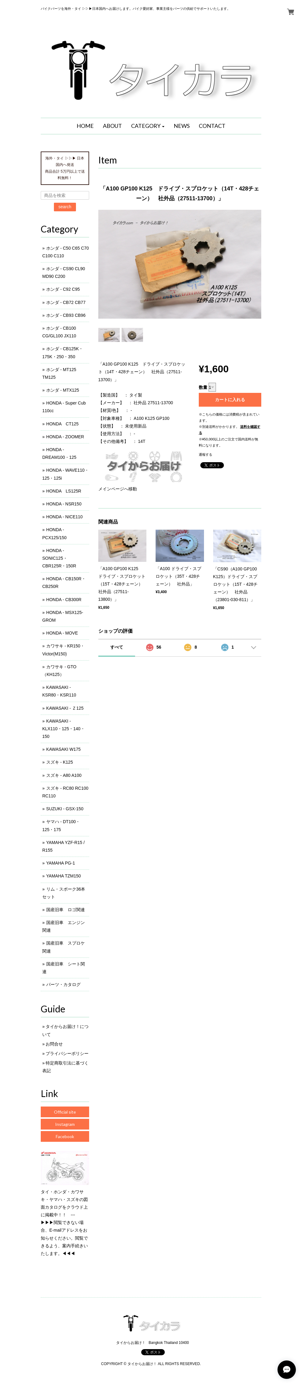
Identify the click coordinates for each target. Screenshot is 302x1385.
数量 (203, 387)
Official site (65, 1112)
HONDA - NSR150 (63, 503)
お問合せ (54, 1044)
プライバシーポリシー (67, 1053)
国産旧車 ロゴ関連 (65, 909)
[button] (147, 126)
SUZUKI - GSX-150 (64, 808)
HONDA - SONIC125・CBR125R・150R (59, 558)
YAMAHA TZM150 (63, 875)
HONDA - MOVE (62, 633)
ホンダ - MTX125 (62, 390)
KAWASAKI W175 (63, 749)
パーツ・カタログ (63, 984)
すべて (116, 647)
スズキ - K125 (59, 762)
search (65, 206)
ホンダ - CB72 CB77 (65, 302)
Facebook (65, 1136)
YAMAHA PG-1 (60, 863)
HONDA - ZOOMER (65, 436)
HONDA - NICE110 (64, 516)
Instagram (65, 1124)
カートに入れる (230, 399)
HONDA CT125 (62, 423)
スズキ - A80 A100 (63, 775)
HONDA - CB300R (63, 599)
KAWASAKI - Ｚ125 (65, 708)
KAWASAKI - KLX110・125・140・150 (63, 729)
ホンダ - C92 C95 (63, 289)
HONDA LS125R (63, 491)
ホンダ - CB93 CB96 (65, 315)
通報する (205, 454)
